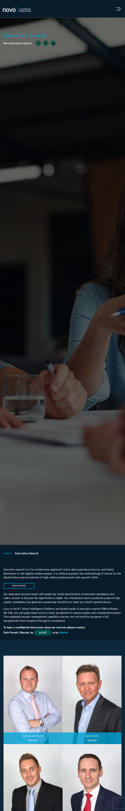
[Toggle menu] (120, 9)
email (42, 632)
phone (63, 632)
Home (8, 553)
